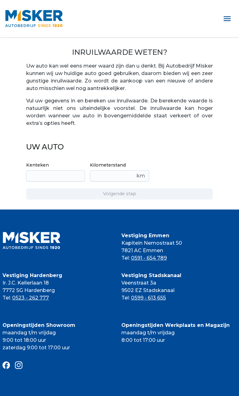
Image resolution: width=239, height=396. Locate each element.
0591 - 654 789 (149, 258)
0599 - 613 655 (148, 298)
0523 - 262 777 (30, 298)
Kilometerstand (108, 165)
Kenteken (37, 165)
